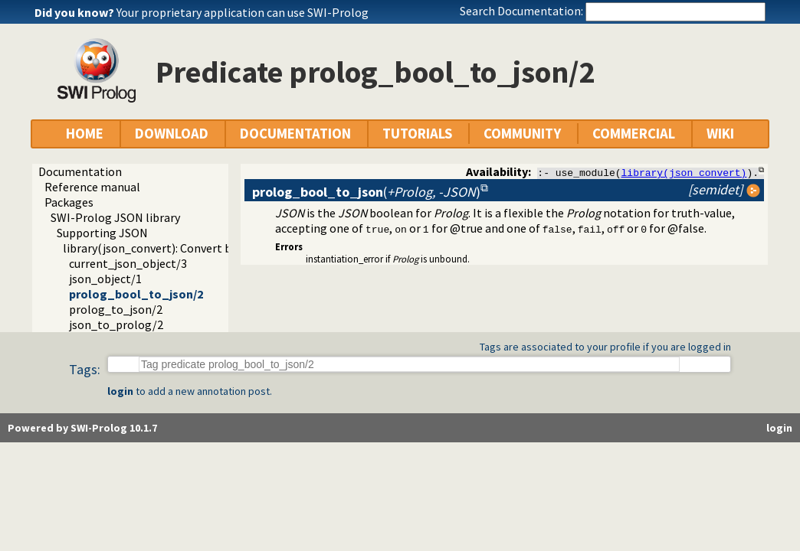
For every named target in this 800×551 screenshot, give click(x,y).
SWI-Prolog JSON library (115, 217)
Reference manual (92, 186)
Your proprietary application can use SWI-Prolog (242, 12)
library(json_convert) (684, 172)
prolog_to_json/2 (115, 309)
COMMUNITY (522, 133)
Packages (68, 202)
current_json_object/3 (128, 263)
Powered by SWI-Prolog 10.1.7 (82, 428)
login (120, 391)
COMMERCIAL (633, 133)
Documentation (80, 171)
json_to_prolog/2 (116, 324)
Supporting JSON (102, 232)
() (366, 192)
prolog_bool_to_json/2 (136, 294)
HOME (84, 133)
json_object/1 (105, 278)
